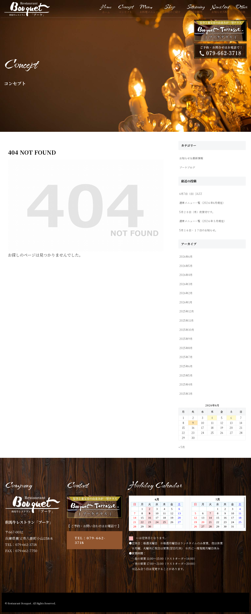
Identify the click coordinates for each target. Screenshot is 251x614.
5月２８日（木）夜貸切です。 (197, 212)
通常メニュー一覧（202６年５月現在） (202, 221)
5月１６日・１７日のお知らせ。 (198, 230)
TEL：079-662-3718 (90, 540)
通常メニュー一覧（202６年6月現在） (202, 203)
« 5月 (181, 447)
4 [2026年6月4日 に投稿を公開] (212, 418)
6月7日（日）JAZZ (190, 194)
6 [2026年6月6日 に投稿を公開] (231, 418)
